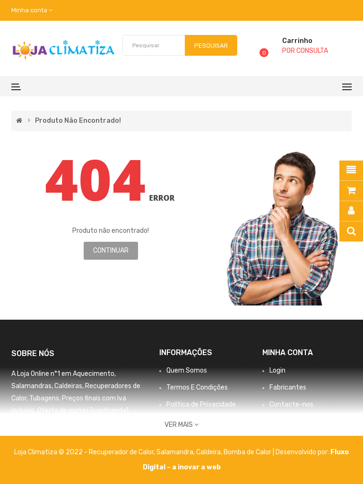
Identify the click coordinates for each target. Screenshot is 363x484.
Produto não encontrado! (78, 121)
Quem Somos (186, 370)
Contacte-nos (291, 404)
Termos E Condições (197, 387)
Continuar (111, 250)
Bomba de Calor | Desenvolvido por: (277, 452)
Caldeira (208, 452)
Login (277, 370)
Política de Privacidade (201, 404)
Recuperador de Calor (121, 452)
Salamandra (174, 452)
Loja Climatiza (35, 452)
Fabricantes (287, 387)
